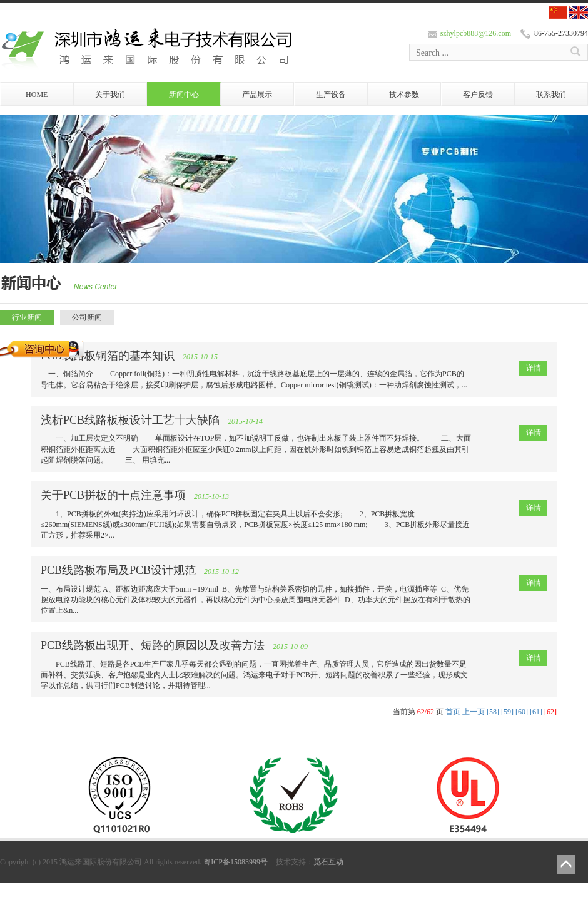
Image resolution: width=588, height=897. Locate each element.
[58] (493, 711)
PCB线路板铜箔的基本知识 (108, 355)
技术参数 (404, 94)
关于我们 (110, 94)
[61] (536, 711)
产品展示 (257, 94)
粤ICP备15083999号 (235, 862)
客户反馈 (478, 94)
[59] (507, 711)
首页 (452, 711)
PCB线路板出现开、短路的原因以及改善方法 (153, 645)
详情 (533, 368)
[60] (521, 711)
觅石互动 (328, 862)
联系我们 (551, 94)
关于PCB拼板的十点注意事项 (113, 495)
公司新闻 (87, 317)
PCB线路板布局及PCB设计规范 (118, 570)
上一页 (473, 711)
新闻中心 (184, 94)
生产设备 (331, 94)
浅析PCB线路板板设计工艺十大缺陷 (130, 420)
